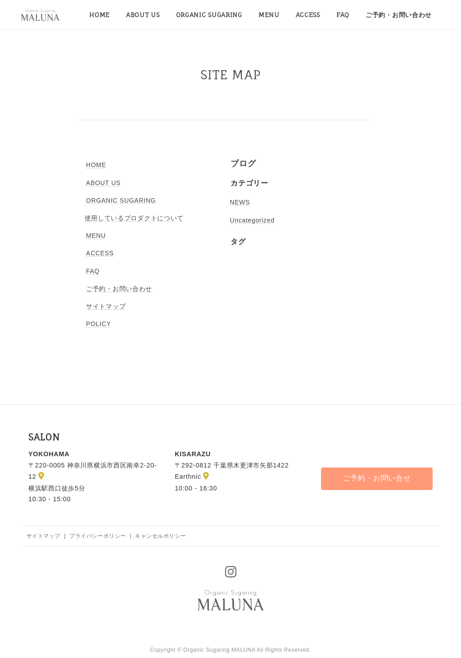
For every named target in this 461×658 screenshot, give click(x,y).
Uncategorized (252, 220)
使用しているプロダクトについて (134, 218)
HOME (96, 164)
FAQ (92, 271)
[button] (377, 478)
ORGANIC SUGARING (121, 200)
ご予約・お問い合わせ (119, 288)
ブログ (243, 163)
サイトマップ (106, 306)
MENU (96, 235)
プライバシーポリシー (97, 536)
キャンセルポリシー (160, 536)
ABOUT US (103, 182)
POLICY (98, 323)
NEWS (240, 202)
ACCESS (100, 253)
